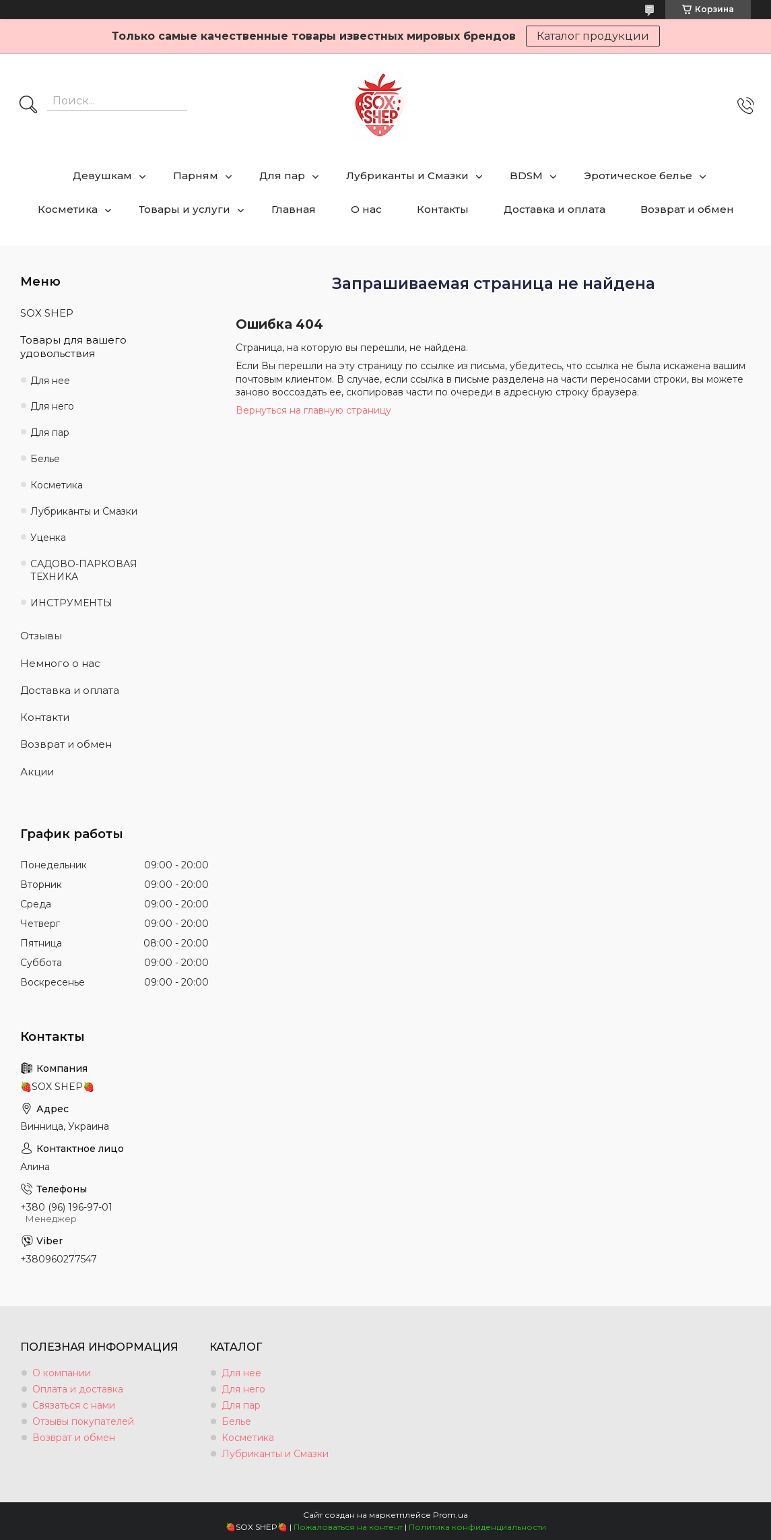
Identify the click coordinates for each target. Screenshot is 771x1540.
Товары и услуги (184, 209)
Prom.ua (450, 1515)
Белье (45, 459)
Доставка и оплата (554, 209)
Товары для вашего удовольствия (73, 346)
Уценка (48, 538)
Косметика (68, 209)
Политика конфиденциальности (477, 1527)
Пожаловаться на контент (348, 1527)
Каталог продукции (593, 36)
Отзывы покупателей (83, 1421)
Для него (52, 406)
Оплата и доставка (77, 1389)
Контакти (44, 717)
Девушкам (102, 175)
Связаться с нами (73, 1405)
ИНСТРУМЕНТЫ (71, 603)
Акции (37, 771)
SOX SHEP (46, 313)
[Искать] (28, 106)
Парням (195, 175)
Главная (293, 209)
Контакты (443, 209)
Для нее (50, 381)
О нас (366, 209)
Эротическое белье (638, 175)
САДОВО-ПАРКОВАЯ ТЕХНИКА (83, 570)
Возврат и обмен (687, 209)
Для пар (282, 175)
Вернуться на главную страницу (313, 410)
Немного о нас (60, 663)
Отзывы (41, 635)
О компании (61, 1373)
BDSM (526, 175)
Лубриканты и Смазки (407, 175)
